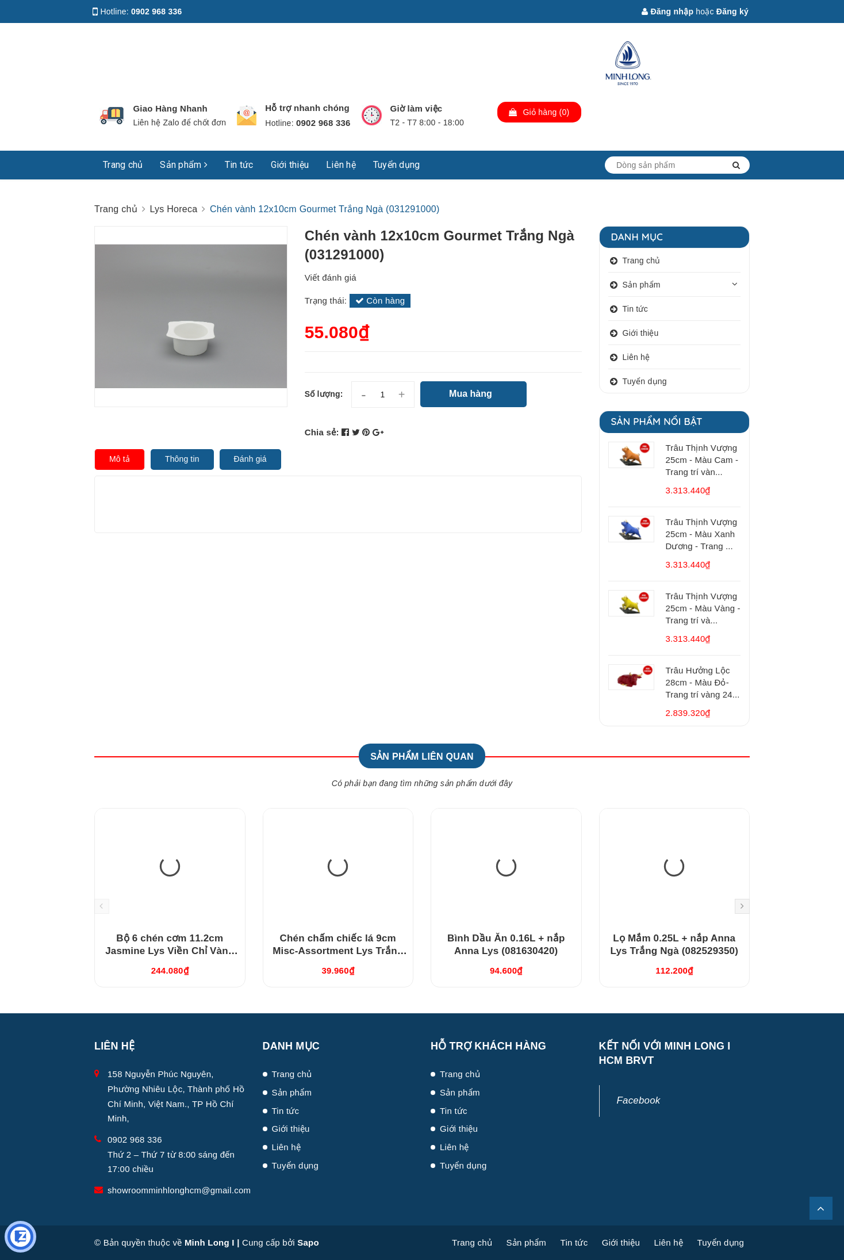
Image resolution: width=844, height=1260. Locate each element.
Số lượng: (324, 394)
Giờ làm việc (416, 108)
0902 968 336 (156, 11)
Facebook (639, 1100)
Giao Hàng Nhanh (170, 108)
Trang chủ (123, 164)
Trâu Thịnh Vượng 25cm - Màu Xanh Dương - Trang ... (702, 534)
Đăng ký (732, 11)
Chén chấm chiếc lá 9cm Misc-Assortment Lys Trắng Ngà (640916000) (338, 951)
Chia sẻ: (322, 432)
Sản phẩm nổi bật (657, 421)
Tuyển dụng (396, 164)
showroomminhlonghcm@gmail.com (179, 1190)
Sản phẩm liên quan (422, 756)
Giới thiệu (290, 164)
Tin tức (239, 164)
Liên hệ (341, 164)
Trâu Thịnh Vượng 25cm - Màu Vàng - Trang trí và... (703, 608)
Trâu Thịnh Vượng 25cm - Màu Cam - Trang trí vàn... (702, 460)
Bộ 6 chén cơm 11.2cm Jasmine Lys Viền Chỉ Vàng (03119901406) (169, 951)
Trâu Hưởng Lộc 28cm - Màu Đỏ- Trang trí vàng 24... (703, 682)
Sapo (308, 1242)
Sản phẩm (184, 164)
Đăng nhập (667, 11)
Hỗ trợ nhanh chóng (307, 108)
